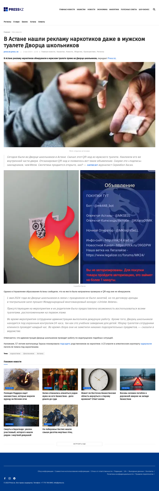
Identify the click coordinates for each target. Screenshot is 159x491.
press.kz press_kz (11, 52)
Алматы (41, 22)
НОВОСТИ (91, 9)
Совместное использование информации (72, 471)
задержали (146, 343)
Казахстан (61, 52)
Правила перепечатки (144, 474)
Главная (7, 32)
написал (92, 164)
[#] (14, 8)
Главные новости (48, 52)
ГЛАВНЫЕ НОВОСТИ (67, 9)
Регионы (7, 22)
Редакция (118, 471)
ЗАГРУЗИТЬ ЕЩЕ (79, 444)
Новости (69, 52)
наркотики (15, 354)
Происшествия (89, 52)
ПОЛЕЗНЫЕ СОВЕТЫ (129, 9)
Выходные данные (136, 471)
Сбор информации (46, 471)
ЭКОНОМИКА (102, 9)
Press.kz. (112, 58)
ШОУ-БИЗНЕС (144, 9)
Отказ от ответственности (102, 471)
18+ (125, 471)
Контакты (150, 471)
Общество (78, 52)
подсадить (65, 343)
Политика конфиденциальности (120, 474)
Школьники (28, 354)
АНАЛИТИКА (114, 9)
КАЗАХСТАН (81, 9)
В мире (16, 22)
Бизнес (25, 22)
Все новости (17, 32)
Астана (33, 22)
